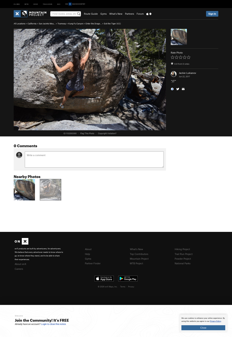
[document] (203, 323)
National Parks (182, 263)
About (88, 249)
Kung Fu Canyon (75, 23)
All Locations (19, 23)
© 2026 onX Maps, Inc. (107, 286)
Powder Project (183, 258)
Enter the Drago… (94, 23)
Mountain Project (139, 258)
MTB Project (136, 263)
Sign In (212, 13)
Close (203, 327)
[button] (172, 89)
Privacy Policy (215, 321)
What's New (115, 13)
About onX (20, 264)
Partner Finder (93, 263)
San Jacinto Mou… (47, 23)
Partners (129, 13)
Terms (122, 286)
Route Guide (91, 13)
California (32, 23)
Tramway (62, 23)
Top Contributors (139, 254)
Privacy (131, 286)
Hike (36, 4)
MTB (27, 4)
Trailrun (47, 4)
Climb (17, 4)
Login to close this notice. (53, 324)
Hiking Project (182, 249)
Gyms (103, 13)
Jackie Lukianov (187, 72)
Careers (19, 268)
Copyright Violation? (107, 133)
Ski (59, 4)
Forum (140, 13)
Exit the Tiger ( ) (112, 23)
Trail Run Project (184, 254)
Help (87, 254)
